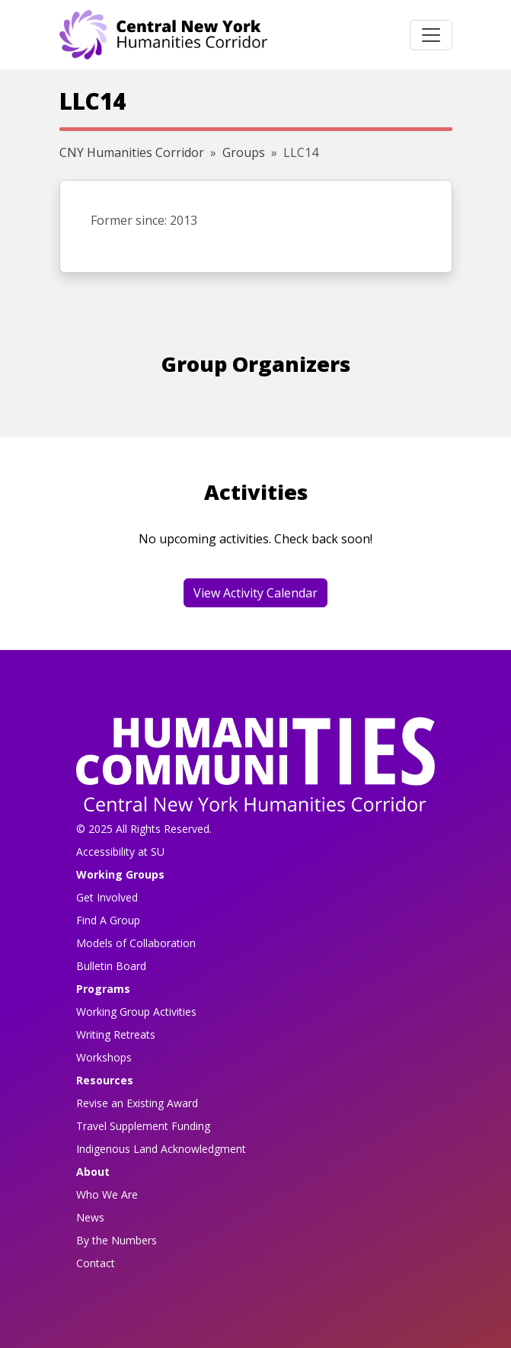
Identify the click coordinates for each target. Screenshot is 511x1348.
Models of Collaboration (136, 943)
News (90, 1217)
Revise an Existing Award (137, 1103)
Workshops (104, 1057)
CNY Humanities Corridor (131, 152)
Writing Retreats (115, 1034)
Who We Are (107, 1194)
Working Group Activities (136, 1011)
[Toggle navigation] (431, 35)
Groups (243, 152)
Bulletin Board (111, 966)
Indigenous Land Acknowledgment (161, 1148)
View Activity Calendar (255, 592)
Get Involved (107, 897)
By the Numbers (116, 1240)
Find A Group (108, 920)
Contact (95, 1263)
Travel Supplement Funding (143, 1126)
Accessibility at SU (120, 851)
